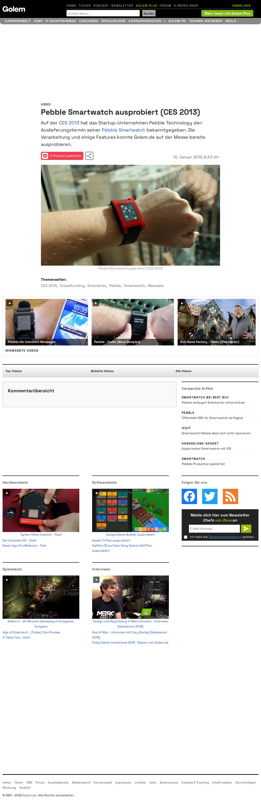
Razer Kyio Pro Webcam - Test (24, 546)
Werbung (9, 788)
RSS (29, 782)
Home (71, 6)
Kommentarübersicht (31, 391)
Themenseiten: (54, 279)
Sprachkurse (113, 21)
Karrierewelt (18, 21)
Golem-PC (177, 21)
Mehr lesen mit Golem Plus (227, 13)
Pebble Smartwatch (123, 130)
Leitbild (140, 782)
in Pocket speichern (61, 156)
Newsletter (122, 6)
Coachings (88, 21)
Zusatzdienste (58, 782)
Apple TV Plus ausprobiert (111, 540)
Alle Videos (183, 371)
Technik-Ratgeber (205, 21)
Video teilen (89, 156)
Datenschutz (169, 782)
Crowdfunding (72, 285)
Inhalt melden (222, 782)
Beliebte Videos (102, 371)
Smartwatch (134, 285)
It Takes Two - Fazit (16, 637)
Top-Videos (13, 371)
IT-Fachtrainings (61, 21)
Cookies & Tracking (195, 782)
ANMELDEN (241, 6)
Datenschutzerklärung (225, 537)
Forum (165, 6)
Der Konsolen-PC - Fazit (20, 540)
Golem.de (29, 795)
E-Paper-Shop (186, 6)
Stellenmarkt (81, 782)
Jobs (38, 21)
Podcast (101, 6)
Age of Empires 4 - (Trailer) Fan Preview (31, 632)
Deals (230, 21)
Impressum (123, 782)
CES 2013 (69, 123)
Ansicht (24, 788)
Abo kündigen (245, 782)
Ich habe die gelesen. (222, 537)
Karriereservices (145, 21)
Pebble (115, 285)
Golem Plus (146, 6)
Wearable (156, 285)
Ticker (85, 6)
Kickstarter (97, 285)
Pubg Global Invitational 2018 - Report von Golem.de (130, 643)
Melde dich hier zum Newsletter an (220, 518)
